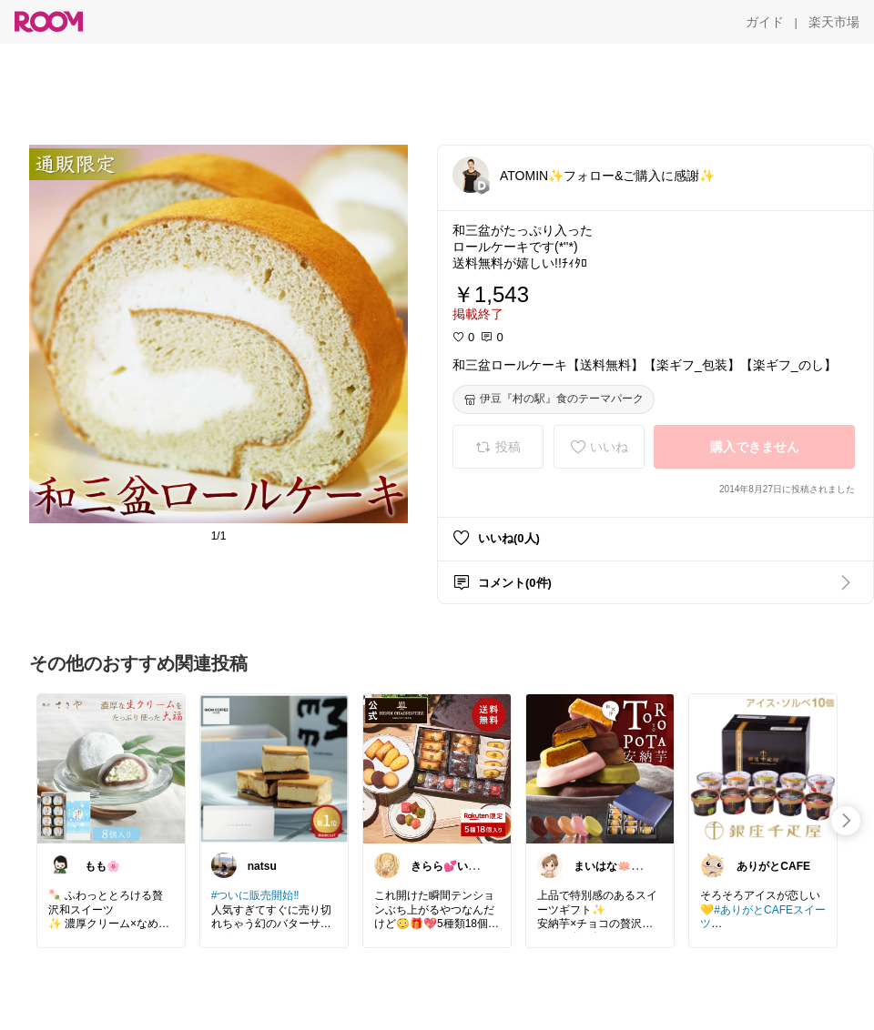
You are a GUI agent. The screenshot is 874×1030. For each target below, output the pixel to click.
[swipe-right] (845, 820)
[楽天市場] (833, 22)
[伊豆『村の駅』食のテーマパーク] (553, 399)
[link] (111, 768)
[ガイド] (765, 22)
